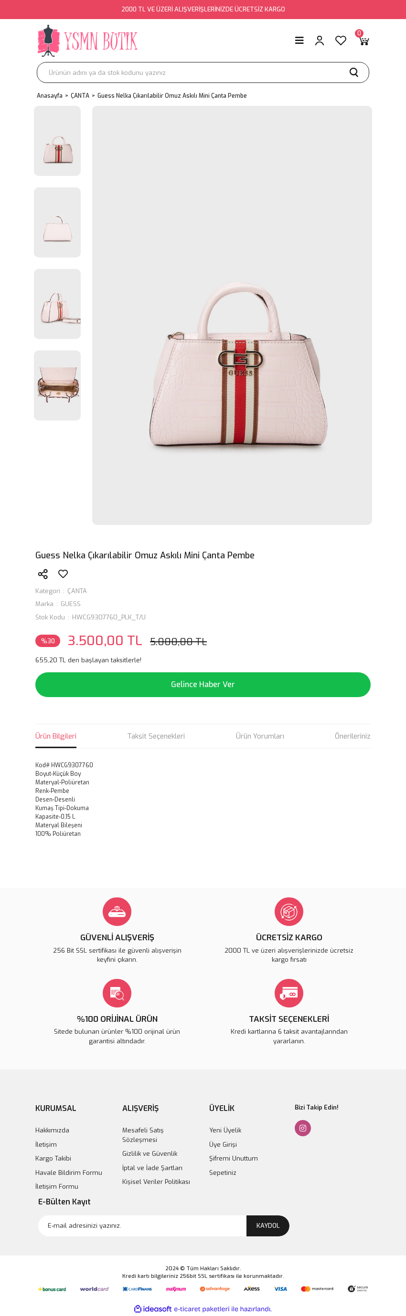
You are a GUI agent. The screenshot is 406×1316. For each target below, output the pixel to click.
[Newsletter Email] (163, 1225)
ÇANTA (77, 591)
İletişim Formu (56, 1186)
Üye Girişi (223, 1145)
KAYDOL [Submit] (268, 1226)
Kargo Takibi (53, 1158)
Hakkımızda (52, 1130)
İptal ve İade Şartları (152, 1168)
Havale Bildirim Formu (68, 1173)
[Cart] (363, 40)
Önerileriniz (353, 736)
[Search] (203, 72)
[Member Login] (319, 40)
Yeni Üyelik (225, 1130)
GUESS (71, 604)
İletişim (46, 1145)
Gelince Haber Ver (203, 684)
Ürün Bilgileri (55, 736)
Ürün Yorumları (260, 736)
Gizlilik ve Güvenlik (149, 1154)
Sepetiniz (222, 1173)
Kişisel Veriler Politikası (156, 1182)
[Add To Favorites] (63, 574)
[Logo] (88, 40)
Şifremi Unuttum (233, 1158)
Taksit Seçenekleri (156, 736)
